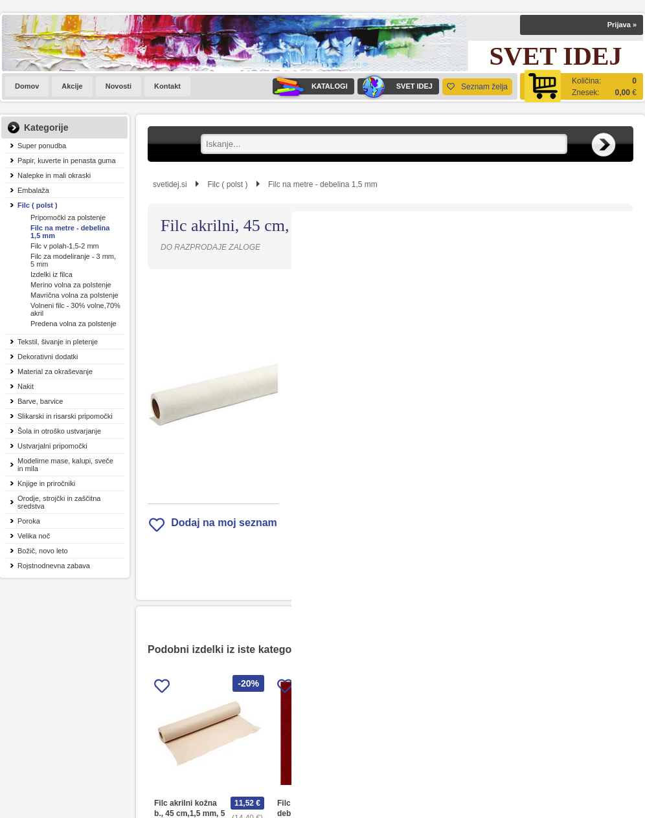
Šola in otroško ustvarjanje (59, 431)
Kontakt (167, 86)
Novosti (118, 86)
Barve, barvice (40, 401)
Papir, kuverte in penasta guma (66, 160)
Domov (27, 86)
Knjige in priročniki (46, 483)
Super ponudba (41, 145)
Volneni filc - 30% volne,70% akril (75, 309)
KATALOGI (310, 86)
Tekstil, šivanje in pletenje (57, 342)
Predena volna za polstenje (73, 323)
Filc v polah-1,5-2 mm (64, 246)
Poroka (28, 521)
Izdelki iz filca (51, 274)
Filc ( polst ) (37, 205)
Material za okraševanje (55, 371)
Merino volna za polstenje (70, 285)
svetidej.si (170, 184)
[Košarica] (581, 86)
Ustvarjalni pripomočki (52, 446)
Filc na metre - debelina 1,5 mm (69, 231)
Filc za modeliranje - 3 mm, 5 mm (73, 260)
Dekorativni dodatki (47, 356)
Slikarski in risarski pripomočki (65, 416)
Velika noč (33, 536)
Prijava (622, 24)
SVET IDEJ (395, 86)
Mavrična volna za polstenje (74, 295)
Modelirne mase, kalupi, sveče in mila (65, 464)
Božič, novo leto (42, 551)
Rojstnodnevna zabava (53, 565)
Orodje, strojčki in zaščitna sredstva (58, 502)
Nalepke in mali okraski (54, 175)
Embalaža (33, 190)
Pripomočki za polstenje (68, 217)
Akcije (72, 86)
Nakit (25, 386)
